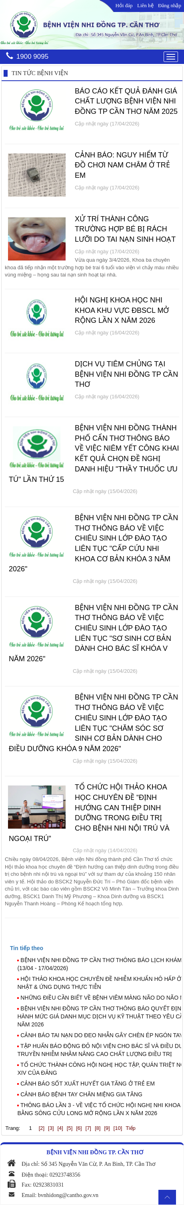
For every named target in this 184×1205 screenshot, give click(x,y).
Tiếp (131, 1128)
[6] (79, 1128)
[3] (51, 1128)
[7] (88, 1128)
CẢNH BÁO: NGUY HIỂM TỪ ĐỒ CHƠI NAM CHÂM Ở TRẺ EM (122, 165)
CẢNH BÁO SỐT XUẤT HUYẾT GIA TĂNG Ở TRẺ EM (87, 1083)
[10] (118, 1128)
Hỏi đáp (123, 5)
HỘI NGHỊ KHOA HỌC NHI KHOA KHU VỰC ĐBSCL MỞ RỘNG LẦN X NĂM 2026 (122, 310)
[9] (107, 1128)
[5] (69, 1128)
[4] (60, 1128)
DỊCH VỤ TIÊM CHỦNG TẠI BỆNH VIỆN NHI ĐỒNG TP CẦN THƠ (126, 374)
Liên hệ (145, 5)
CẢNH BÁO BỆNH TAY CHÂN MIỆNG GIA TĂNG (81, 1094)
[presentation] (26, 948)
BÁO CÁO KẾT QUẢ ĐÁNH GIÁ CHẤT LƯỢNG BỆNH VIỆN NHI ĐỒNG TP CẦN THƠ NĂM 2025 (126, 101)
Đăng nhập (169, 5)
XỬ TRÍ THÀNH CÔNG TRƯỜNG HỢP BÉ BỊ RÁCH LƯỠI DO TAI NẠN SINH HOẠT (125, 229)
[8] (97, 1128)
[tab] (95, 948)
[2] (41, 1128)
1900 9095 (32, 56)
